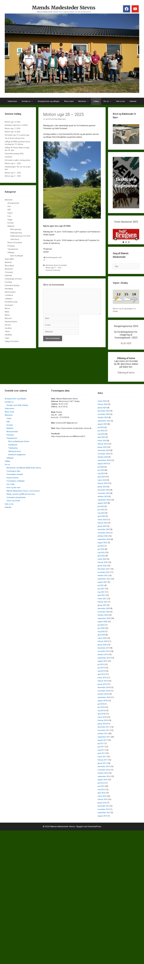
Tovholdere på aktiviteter (16, 506)
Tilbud (7, 331)
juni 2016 (101, 795)
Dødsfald (8, 275)
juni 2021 (101, 597)
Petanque (11, 246)
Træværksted (13, 249)
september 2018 (104, 706)
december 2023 (104, 498)
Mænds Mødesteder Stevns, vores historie (23, 499)
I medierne (9, 295)
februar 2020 (103, 650)
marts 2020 (102, 647)
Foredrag (8, 282)
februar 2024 (103, 492)
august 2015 (102, 824)
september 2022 (104, 548)
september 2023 (104, 508)
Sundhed (8, 328)
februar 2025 (103, 452)
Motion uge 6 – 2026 (13, 163)
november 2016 (104, 778)
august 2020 (102, 630)
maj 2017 (101, 758)
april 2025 (101, 446)
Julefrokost (14, 239)
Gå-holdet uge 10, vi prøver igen (17, 135)
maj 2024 (101, 482)
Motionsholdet (12, 440)
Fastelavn (8, 157)
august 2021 (102, 591)
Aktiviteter (84, 101)
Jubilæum (8, 299)
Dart (9, 206)
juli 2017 (101, 752)
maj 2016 (101, 798)
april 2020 (101, 643)
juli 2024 (101, 475)
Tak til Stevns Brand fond (14, 138)
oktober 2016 (103, 781)
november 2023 (104, 502)
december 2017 (104, 735)
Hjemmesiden (10, 292)
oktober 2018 (103, 702)
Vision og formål (13, 509)
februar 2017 (103, 768)
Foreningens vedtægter (16, 489)
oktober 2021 (103, 584)
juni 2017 (101, 755)
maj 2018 (101, 719)
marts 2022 (102, 568)
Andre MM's (9, 259)
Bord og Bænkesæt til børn (18, 450)
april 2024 (101, 485)
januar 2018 (102, 732)
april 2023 (101, 525)
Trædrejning (13, 456)
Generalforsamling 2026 (14, 154)
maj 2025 (101, 442)
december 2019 (104, 656)
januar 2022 (102, 574)
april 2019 (101, 683)
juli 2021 (101, 594)
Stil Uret (8, 325)
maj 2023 (101, 521)
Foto (9, 216)
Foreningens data (13, 480)
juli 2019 (101, 673)
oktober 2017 (103, 742)
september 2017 (104, 745)
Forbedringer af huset (13, 279)
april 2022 (101, 564)
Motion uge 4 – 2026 (13, 176)
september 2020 (104, 627)
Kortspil (10, 223)
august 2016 (102, 788)
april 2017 (101, 762)
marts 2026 (102, 409)
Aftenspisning (15, 229)
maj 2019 (101, 679)
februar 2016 (103, 808)
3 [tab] (128, 250)
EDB (9, 210)
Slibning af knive (126, 381)
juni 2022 (101, 558)
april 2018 (101, 722)
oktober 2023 (103, 505)
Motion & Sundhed (60, 265)
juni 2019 (101, 676)
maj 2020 (101, 640)
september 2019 (104, 666)
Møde (7, 312)
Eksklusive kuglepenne (17, 463)
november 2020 (104, 620)
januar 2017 (102, 772)
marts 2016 (102, 805)
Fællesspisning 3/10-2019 (20, 236)
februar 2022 (103, 571)
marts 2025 (102, 449)
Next (136, 247)
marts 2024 (102, 489)
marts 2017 (102, 765)
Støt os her (120, 101)
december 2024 (104, 459)
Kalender (133, 101)
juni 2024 (101, 479)
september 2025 (104, 429)
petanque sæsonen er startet (16, 125)
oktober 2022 (103, 544)
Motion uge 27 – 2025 (54, 268)
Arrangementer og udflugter (48, 101)
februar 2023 (103, 531)
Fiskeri (10, 213)
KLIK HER (126, 351)
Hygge (10, 219)
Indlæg (96, 101)
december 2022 (104, 538)
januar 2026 (102, 416)
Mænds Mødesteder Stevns (63, 8)
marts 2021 (102, 607)
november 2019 (104, 660)
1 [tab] (123, 250)
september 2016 (104, 785)
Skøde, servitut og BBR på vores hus (21, 503)
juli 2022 (101, 554)
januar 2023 (102, 535)
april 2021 (101, 604)
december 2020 (104, 617)
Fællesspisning (16, 233)
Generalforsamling (12, 285)
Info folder (11, 493)
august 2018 (102, 709)
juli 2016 (101, 791)
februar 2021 (103, 610)
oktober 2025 (103, 426)
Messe (7, 308)
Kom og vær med (13, 496)
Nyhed (7, 315)
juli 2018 (101, 712)
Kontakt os (28, 101)
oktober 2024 (103, 465)
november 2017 (104, 739)
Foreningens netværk (15, 483)
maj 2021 (101, 600)
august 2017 (102, 749)
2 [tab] (126, 250)
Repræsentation (11, 321)
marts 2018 (102, 726)
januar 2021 (102, 614)
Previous (116, 247)
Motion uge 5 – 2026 (13, 173)
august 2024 (102, 472)
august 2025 (102, 432)
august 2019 (102, 670)
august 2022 (102, 551)
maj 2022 (101, 561)
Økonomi (8, 318)
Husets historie (12, 486)
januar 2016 (102, 811)
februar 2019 (103, 689)
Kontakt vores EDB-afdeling (17, 414)
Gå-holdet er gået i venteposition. (18, 160)
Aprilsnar (8, 262)
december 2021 (104, 577)
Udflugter (11, 252)
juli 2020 (101, 633)
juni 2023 (101, 518)
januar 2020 (102, 653)
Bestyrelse (9, 269)
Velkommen (12, 101)
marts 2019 (102, 686)
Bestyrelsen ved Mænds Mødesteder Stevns (24, 476)
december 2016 (104, 775)
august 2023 (102, 511)
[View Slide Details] (126, 234)
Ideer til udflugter (16, 256)
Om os (108, 101)
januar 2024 (102, 495)
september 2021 (104, 587)
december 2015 (104, 814)
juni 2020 (101, 637)
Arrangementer (13, 203)
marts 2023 (102, 528)
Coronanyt (9, 272)
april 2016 (101, 801)
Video (7, 338)
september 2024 (104, 469)
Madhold (11, 226)
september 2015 (104, 821)
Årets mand (68, 101)
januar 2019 (102, 693)
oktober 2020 (103, 623)
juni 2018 (101, 716)
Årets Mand (9, 266)
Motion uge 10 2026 (12, 132)
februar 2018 (103, 729)
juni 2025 (101, 439)
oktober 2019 (103, 663)
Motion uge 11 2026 (12, 128)
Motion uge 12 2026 (12, 122)
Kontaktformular (11, 302)
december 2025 (104, 419)
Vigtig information (12, 341)
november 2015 (104, 818)
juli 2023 (101, 515)
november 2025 (104, 423)
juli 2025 (101, 436)
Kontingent (9, 305)
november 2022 (104, 541)
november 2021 (104, 581)
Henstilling (9, 289)
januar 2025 (102, 456)
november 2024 (104, 462)
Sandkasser (13, 453)
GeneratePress (94, 835)
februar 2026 (103, 413)
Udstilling (8, 335)
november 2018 (104, 699)
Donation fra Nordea (53, 270)
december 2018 (104, 696)
